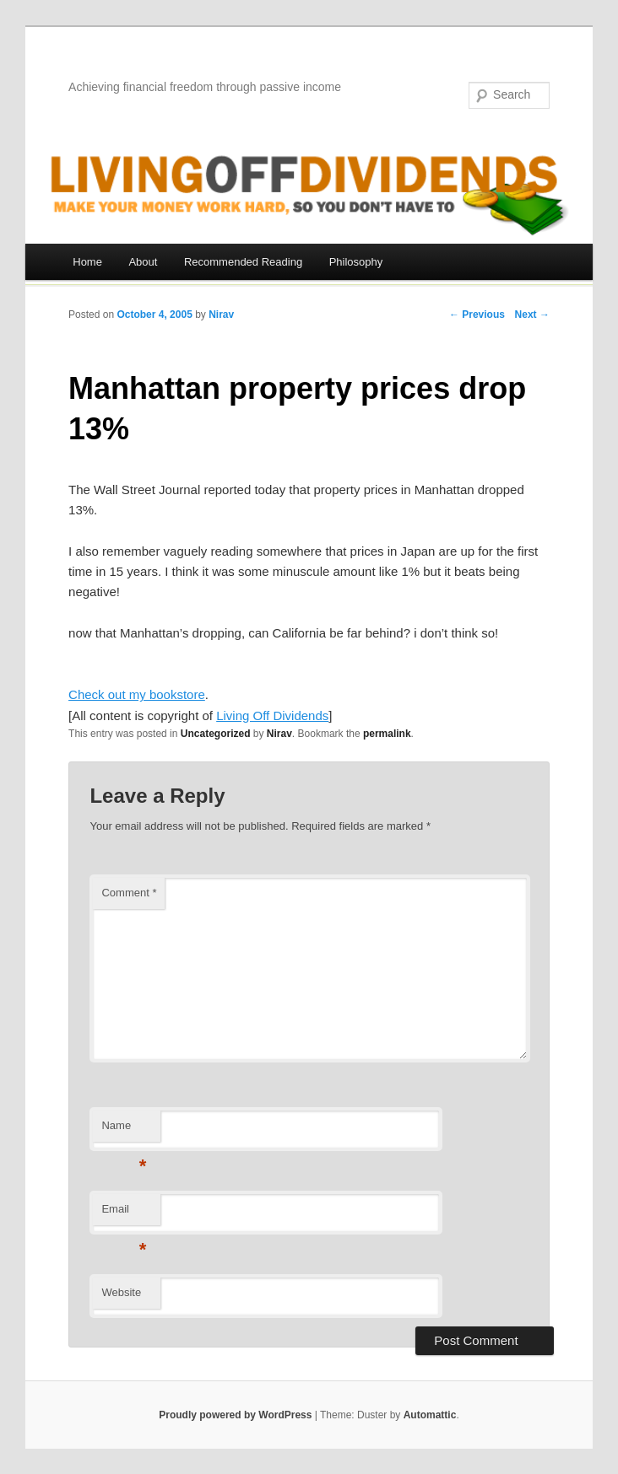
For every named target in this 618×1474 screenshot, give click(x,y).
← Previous (477, 314)
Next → (532, 314)
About (142, 262)
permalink (387, 734)
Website (121, 1292)
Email (123, 1213)
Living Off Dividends (272, 715)
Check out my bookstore (136, 694)
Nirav (221, 314)
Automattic (430, 1415)
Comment (128, 892)
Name (123, 1130)
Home (87, 262)
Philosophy (356, 262)
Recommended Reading (243, 262)
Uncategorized (216, 734)
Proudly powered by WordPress (235, 1415)
